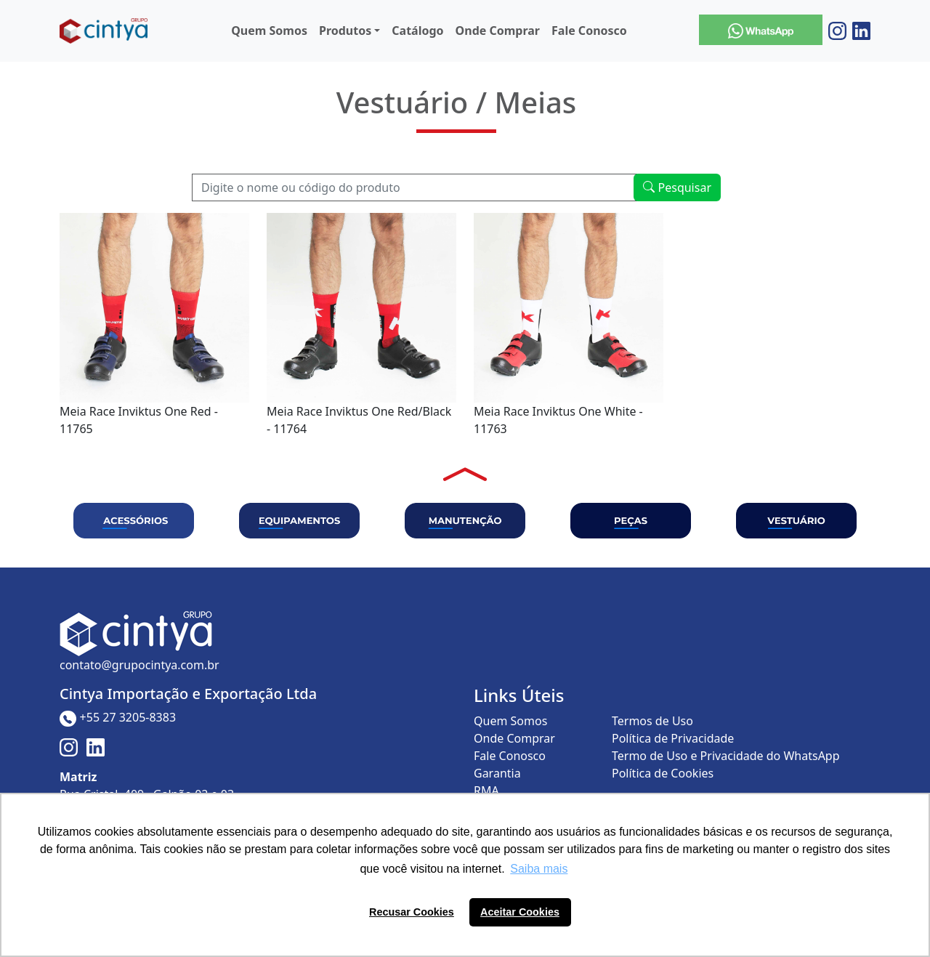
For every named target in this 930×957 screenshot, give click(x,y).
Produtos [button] (345, 31)
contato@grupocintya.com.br (139, 665)
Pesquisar (677, 187)
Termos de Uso (652, 721)
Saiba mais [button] (538, 869)
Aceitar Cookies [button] (519, 912)
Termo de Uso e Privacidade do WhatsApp (726, 756)
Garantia (497, 773)
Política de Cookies (662, 773)
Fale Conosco (589, 31)
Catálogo (417, 31)
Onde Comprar (498, 31)
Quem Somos (269, 31)
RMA (486, 791)
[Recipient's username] (414, 187)
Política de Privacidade (673, 738)
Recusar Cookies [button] (411, 912)
